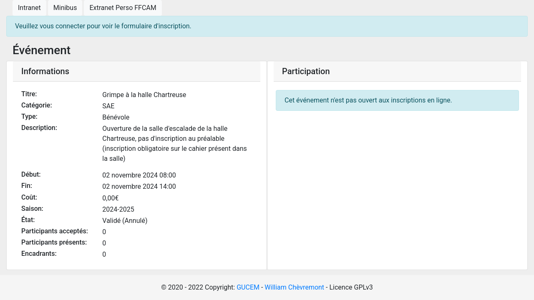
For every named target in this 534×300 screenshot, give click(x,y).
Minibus (65, 8)
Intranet (29, 8)
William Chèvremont (294, 287)
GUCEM (248, 287)
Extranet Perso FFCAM (122, 8)
